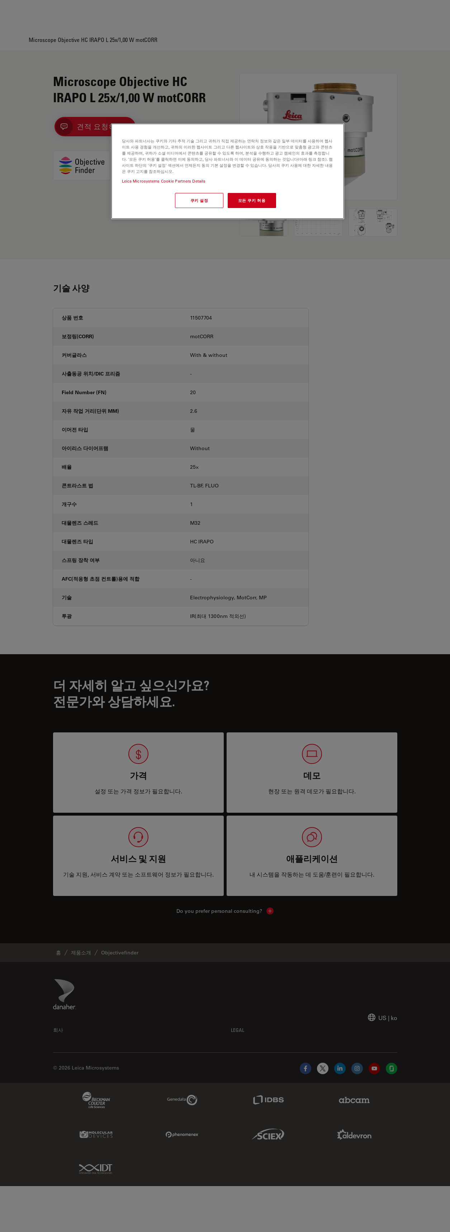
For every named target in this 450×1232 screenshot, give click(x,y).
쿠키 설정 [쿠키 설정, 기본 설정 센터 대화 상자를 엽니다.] (199, 200)
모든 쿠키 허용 (252, 200)
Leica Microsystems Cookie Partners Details (164, 181)
